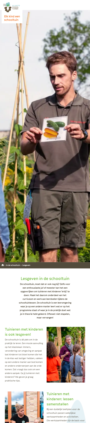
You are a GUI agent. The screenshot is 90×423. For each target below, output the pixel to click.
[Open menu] (4, 5)
